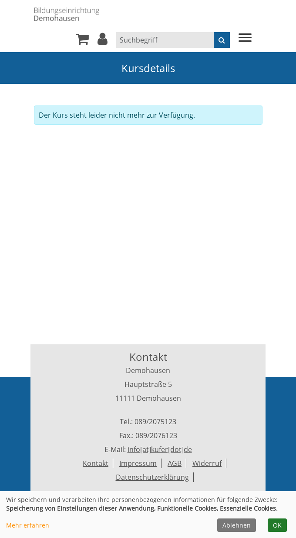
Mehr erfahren (27, 525)
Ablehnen (236, 525)
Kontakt (95, 463)
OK (277, 525)
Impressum (138, 463)
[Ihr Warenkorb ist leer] (82, 41)
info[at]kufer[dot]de (160, 449)
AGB (175, 463)
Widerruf (207, 463)
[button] (103, 41)
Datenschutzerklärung (152, 477)
